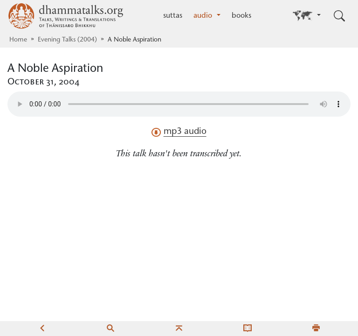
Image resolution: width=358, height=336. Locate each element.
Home (18, 40)
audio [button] (203, 16)
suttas (172, 16)
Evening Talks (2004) (67, 40)
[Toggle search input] (339, 16)
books (241, 16)
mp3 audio (178, 132)
